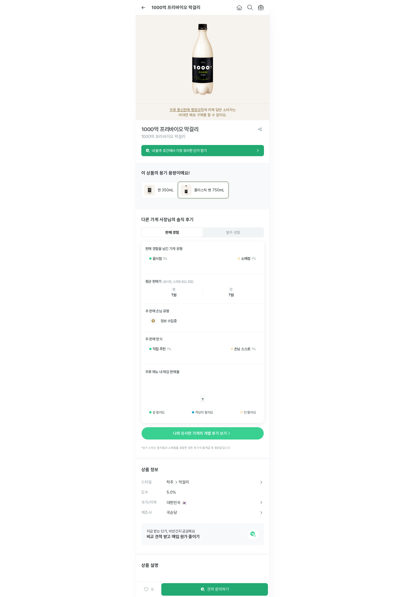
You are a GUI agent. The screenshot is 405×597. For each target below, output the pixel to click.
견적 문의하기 (214, 589)
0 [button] (149, 589)
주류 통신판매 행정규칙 (187, 110)
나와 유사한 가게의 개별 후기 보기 (202, 433)
